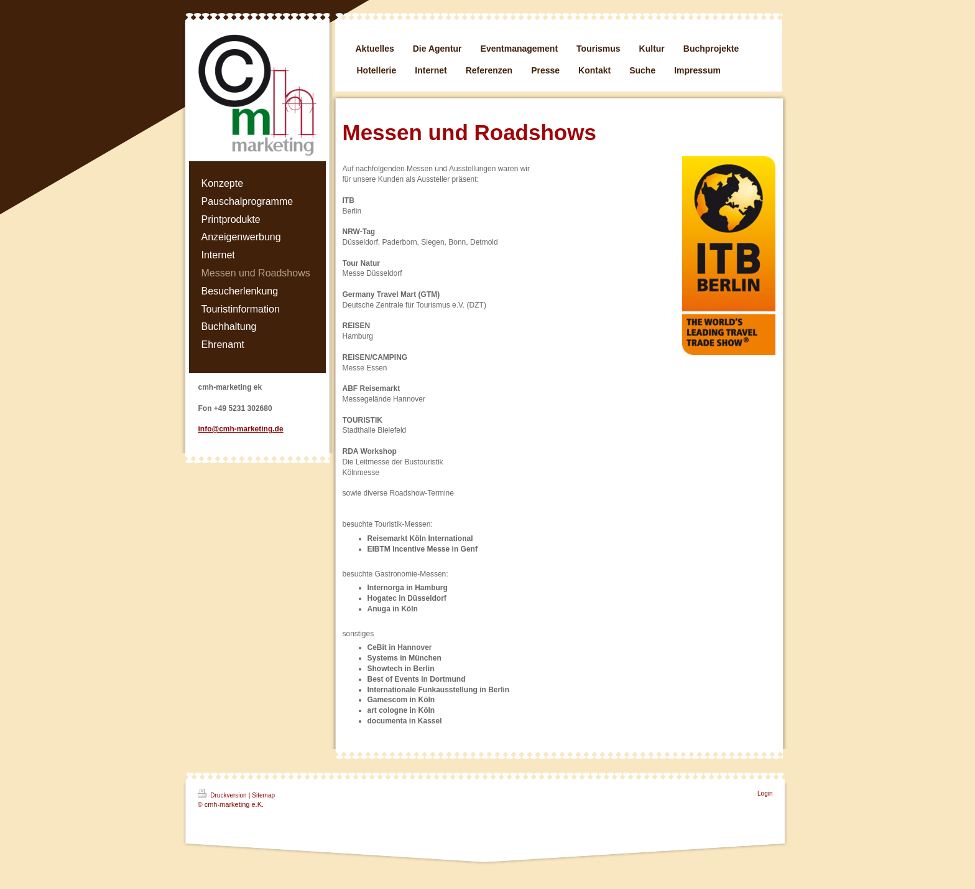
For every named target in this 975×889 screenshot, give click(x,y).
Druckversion (223, 794)
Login (764, 793)
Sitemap (263, 795)
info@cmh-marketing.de (241, 429)
